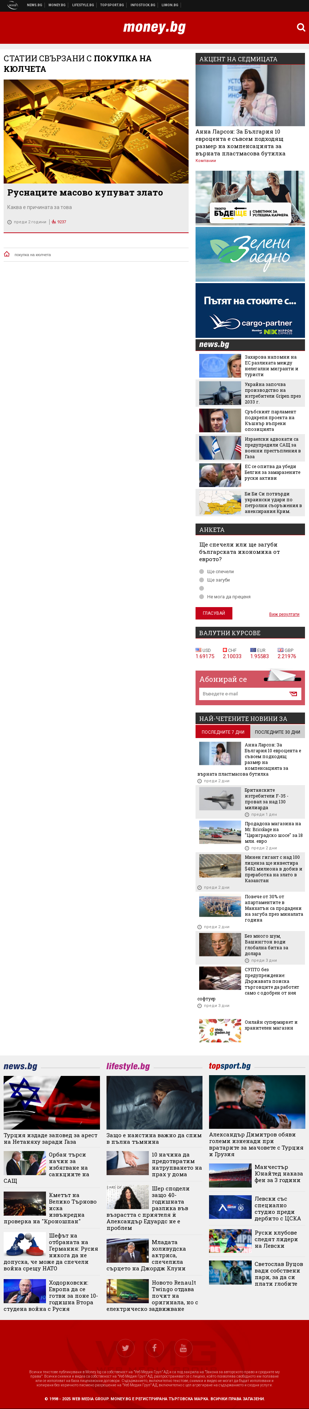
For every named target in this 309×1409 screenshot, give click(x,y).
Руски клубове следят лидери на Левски (276, 1239)
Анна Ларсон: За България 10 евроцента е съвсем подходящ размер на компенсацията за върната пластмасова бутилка (241, 142)
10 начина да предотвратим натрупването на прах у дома (177, 1164)
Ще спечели (216, 571)
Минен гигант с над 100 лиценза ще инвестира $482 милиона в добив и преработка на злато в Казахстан (273, 868)
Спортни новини (112, 5)
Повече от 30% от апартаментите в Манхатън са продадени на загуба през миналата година (274, 908)
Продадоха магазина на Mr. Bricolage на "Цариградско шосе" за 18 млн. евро (274, 832)
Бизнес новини (57, 5)
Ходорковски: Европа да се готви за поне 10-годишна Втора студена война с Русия (51, 1295)
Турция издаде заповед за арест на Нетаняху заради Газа (50, 1138)
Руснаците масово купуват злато (85, 192)
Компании (206, 160)
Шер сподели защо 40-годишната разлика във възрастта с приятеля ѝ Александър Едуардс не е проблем (148, 1208)
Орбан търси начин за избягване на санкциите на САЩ (46, 1167)
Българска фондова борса (143, 5)
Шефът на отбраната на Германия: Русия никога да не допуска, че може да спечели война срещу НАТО (51, 1251)
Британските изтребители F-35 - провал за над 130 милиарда (267, 798)
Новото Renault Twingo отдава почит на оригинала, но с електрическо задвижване (152, 1295)
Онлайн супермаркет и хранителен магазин (271, 1025)
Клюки (83, 5)
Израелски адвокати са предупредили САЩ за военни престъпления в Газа (273, 447)
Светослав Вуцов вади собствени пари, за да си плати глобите (279, 1274)
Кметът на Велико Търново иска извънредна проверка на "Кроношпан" (50, 1208)
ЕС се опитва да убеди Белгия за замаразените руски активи (272, 472)
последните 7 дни (223, 732)
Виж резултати (284, 614)
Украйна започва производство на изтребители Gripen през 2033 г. (273, 393)
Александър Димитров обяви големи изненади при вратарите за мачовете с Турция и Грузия (256, 1144)
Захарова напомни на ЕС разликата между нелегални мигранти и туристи (271, 365)
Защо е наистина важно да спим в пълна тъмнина (154, 1138)
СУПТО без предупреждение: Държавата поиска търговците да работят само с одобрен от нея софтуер (248, 983)
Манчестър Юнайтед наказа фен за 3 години (279, 1173)
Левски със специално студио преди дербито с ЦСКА (278, 1208)
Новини (35, 5)
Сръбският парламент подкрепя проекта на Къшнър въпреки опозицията (270, 420)
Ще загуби (214, 580)
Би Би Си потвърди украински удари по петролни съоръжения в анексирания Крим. (273, 502)
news (219, 345)
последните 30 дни (277, 732)
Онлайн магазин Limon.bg (170, 5)
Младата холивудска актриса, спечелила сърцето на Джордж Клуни (146, 1255)
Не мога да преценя (225, 596)
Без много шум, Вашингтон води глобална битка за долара (266, 944)
